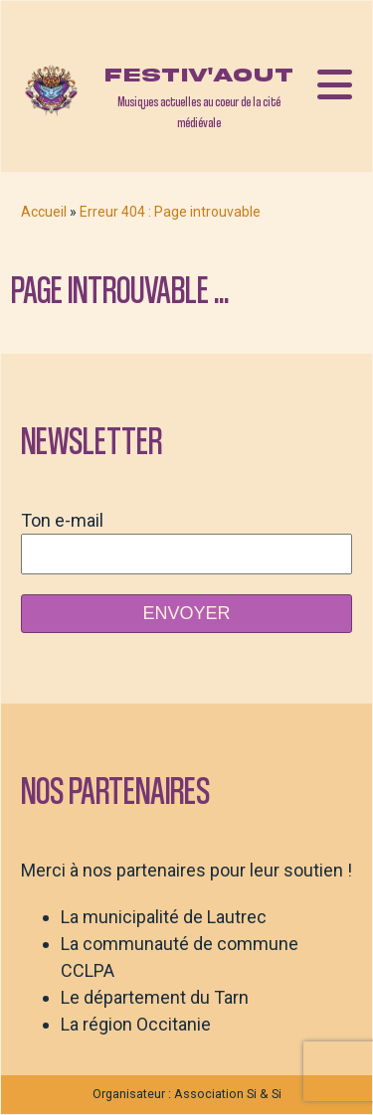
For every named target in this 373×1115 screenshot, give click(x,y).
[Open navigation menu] (334, 86)
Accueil (44, 212)
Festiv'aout (198, 75)
